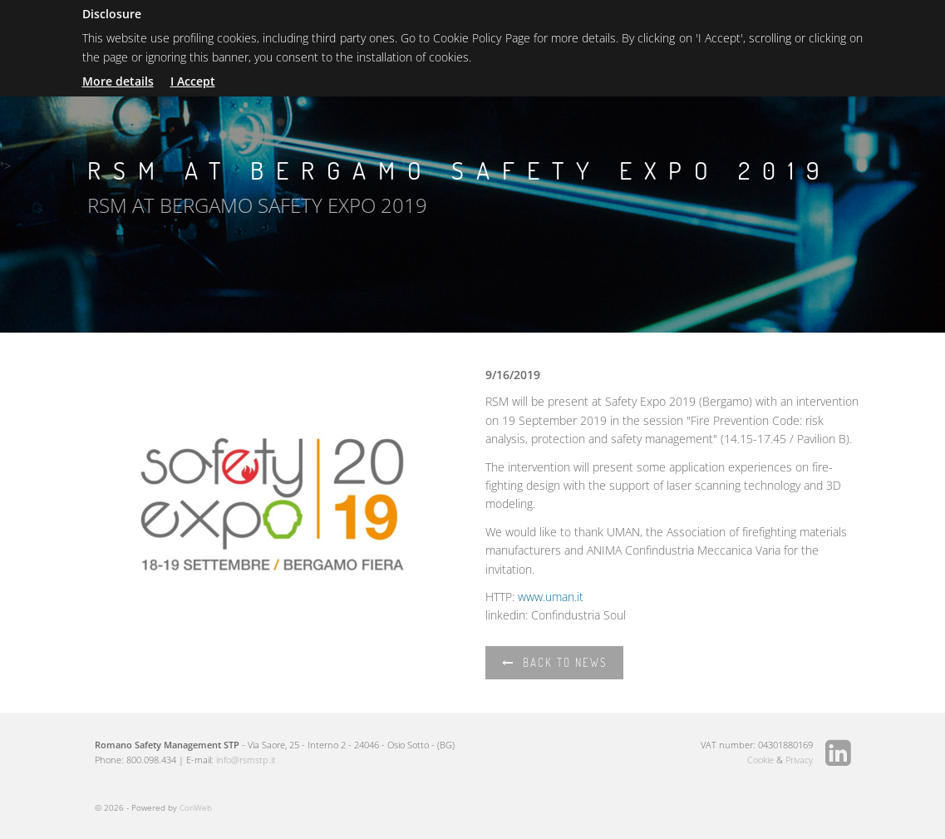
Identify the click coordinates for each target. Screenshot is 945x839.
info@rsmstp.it (246, 759)
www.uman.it (550, 597)
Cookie (760, 759)
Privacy (799, 759)
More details (118, 81)
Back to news (554, 662)
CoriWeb (196, 807)
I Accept (192, 81)
